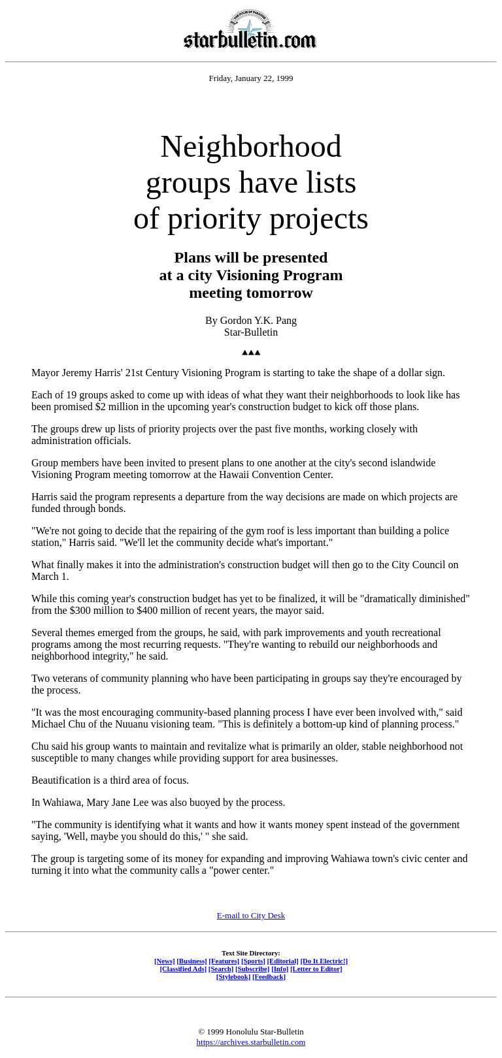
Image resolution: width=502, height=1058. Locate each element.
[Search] (221, 968)
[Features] (224, 961)
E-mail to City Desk (251, 915)
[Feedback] (269, 976)
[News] (164, 961)
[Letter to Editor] (316, 968)
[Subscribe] (252, 968)
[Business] (191, 961)
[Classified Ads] (183, 968)
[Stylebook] (233, 976)
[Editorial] (282, 961)
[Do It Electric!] (324, 961)
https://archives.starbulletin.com (251, 1042)
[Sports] (253, 961)
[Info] (279, 968)
